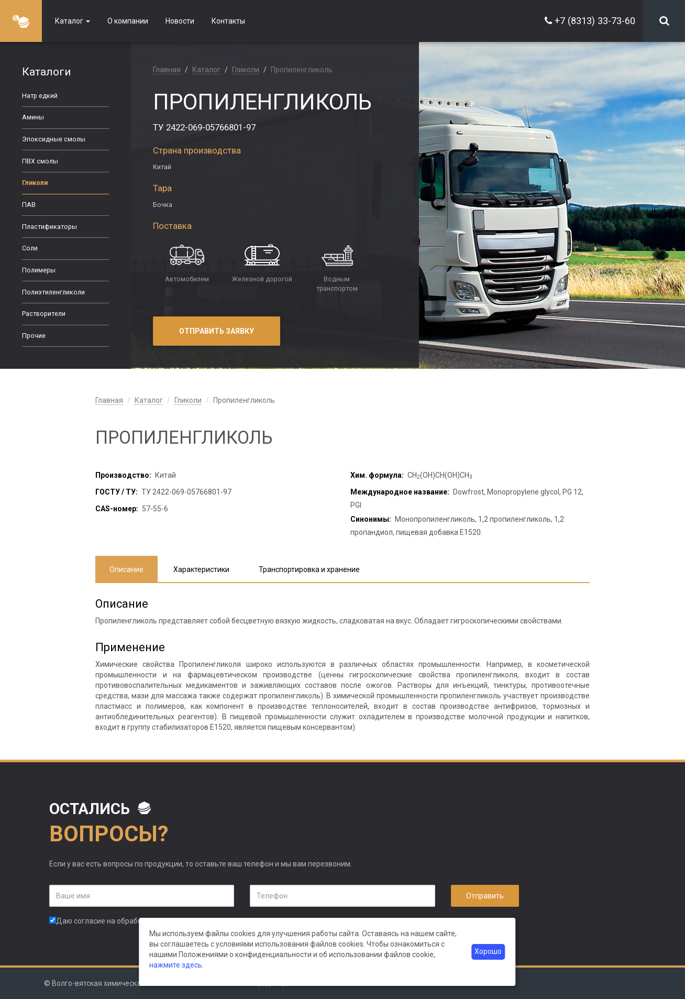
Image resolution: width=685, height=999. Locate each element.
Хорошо (488, 952)
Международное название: (399, 492)
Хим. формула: (377, 475)
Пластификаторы (49, 226)
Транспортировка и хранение (309, 569)
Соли (30, 248)
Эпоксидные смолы (53, 139)
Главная (167, 69)
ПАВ (29, 204)
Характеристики (201, 569)
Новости (179, 21)
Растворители (43, 313)
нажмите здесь (175, 965)
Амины (33, 117)
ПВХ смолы (40, 161)
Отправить (485, 896)
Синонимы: (370, 519)
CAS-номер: (116, 508)
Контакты (228, 21)
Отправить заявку (216, 331)
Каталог (72, 21)
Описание (126, 569)
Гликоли (35, 182)
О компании (127, 21)
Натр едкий (40, 96)
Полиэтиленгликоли (53, 292)
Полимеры (39, 270)
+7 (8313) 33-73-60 (595, 20)
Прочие (34, 335)
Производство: (123, 475)
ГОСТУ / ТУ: (116, 492)
